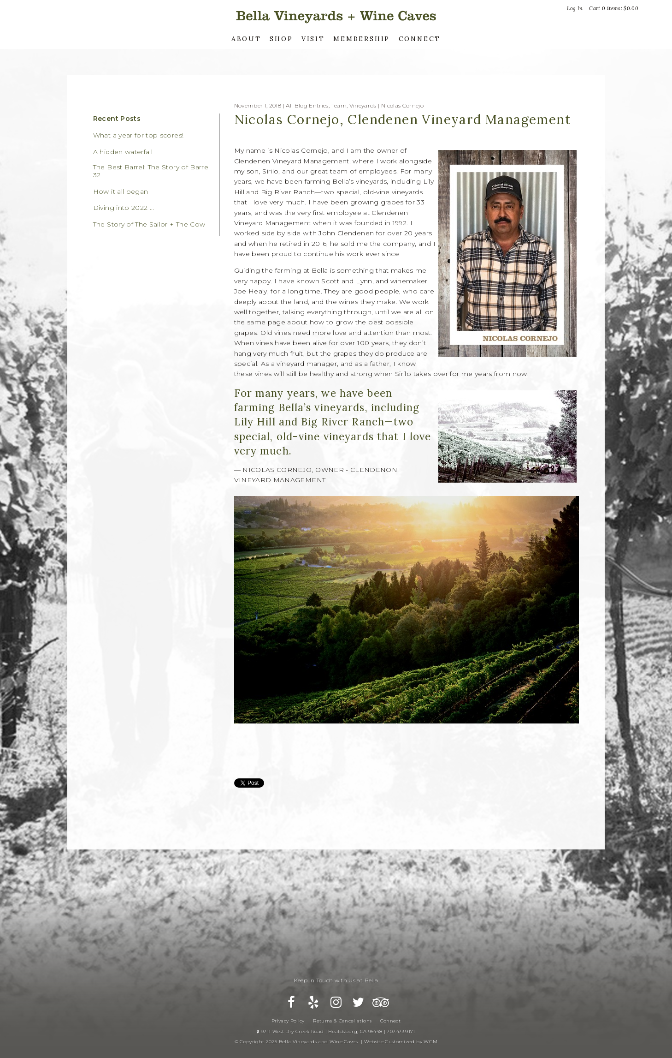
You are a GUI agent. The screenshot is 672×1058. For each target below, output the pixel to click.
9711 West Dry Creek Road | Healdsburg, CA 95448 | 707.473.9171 (336, 1031)
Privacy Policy (288, 1021)
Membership (361, 39)
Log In (575, 8)
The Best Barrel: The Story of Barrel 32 (151, 171)
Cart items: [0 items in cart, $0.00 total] (613, 8)
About (246, 39)
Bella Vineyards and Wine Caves (336, 16)
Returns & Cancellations (342, 1021)
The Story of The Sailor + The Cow (149, 224)
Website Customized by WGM (401, 1042)
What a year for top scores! (138, 135)
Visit (313, 39)
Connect (420, 39)
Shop (281, 39)
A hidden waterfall (123, 152)
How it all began (120, 192)
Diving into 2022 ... (123, 208)
